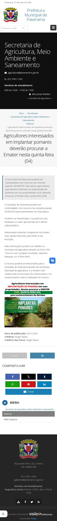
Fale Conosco (10, 419)
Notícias (30, 123)
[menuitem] (28, 414)
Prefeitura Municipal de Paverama (36, 15)
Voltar (15, 355)
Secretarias (32, 113)
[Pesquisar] (23, 28)
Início (21, 113)
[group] (28, 515)
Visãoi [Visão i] (33, 518)
